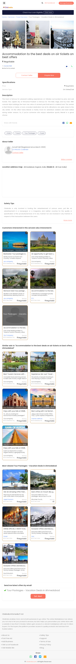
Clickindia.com (31, 662)
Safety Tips (44, 635)
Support (43, 638)
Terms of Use (45, 641)
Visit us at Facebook (10, 645)
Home (4, 17)
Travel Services (21, 17)
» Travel (17, 133)
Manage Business (66, 3)
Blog (42, 648)
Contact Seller (26, 75)
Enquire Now (49, 75)
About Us (5, 635)
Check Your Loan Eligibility (38, 12)
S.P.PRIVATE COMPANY (20, 149)
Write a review (66, 159)
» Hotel (8, 133)
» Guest (41, 133)
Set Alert (38, 596)
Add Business (7, 641)
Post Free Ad (7, 638)
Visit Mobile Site (8, 648)
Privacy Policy (45, 645)
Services (11, 17)
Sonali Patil (8, 66)
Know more (68, 220)
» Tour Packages (29, 133)
